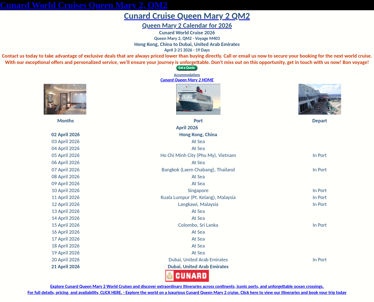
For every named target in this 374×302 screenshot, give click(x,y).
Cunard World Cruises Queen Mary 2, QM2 (83, 5)
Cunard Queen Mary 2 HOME (187, 79)
